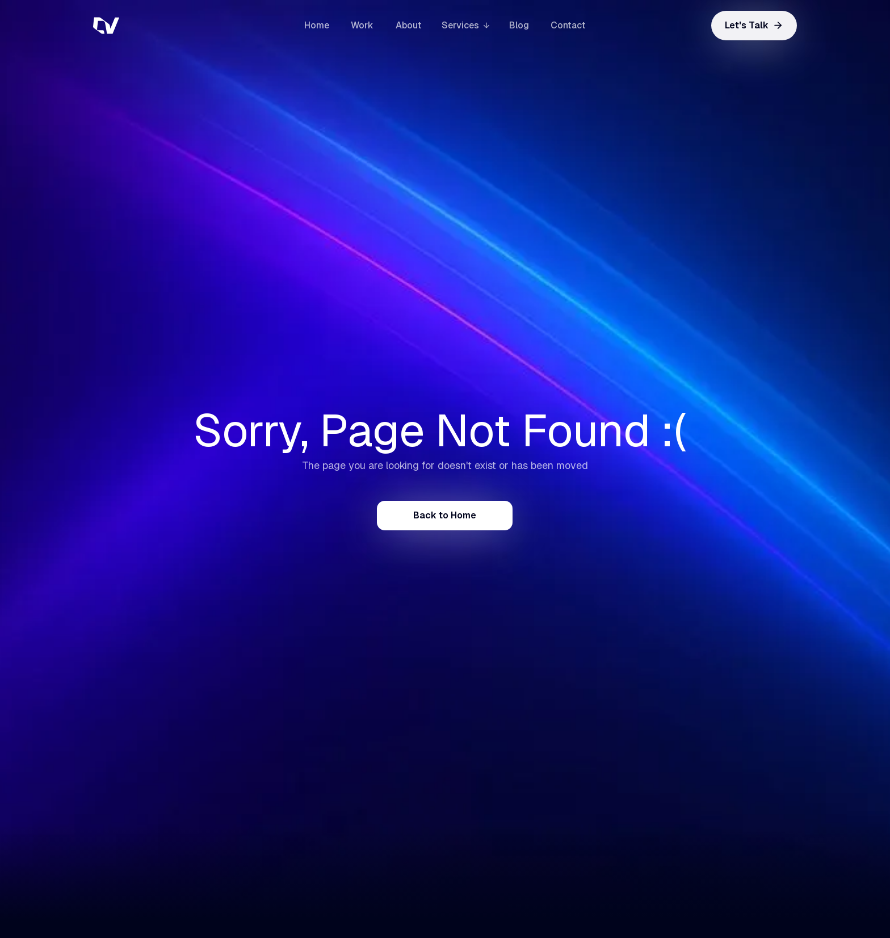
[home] (150, 25)
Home (316, 25)
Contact (568, 25)
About (409, 25)
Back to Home (444, 515)
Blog (519, 25)
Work (362, 25)
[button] (465, 25)
